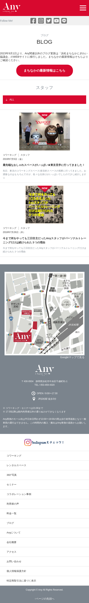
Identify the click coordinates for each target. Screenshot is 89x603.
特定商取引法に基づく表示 (21, 580)
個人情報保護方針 (16, 571)
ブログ (10, 523)
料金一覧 (11, 513)
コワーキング (14, 455)
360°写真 (12, 475)
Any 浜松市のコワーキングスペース (44, 370)
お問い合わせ (14, 561)
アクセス (11, 551)
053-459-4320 (47, 385)
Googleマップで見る (72, 357)
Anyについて (14, 532)
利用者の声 (13, 503)
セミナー (11, 484)
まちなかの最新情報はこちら (44, 70)
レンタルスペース (16, 465)
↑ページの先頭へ (44, 598)
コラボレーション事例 (19, 494)
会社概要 (11, 542)
